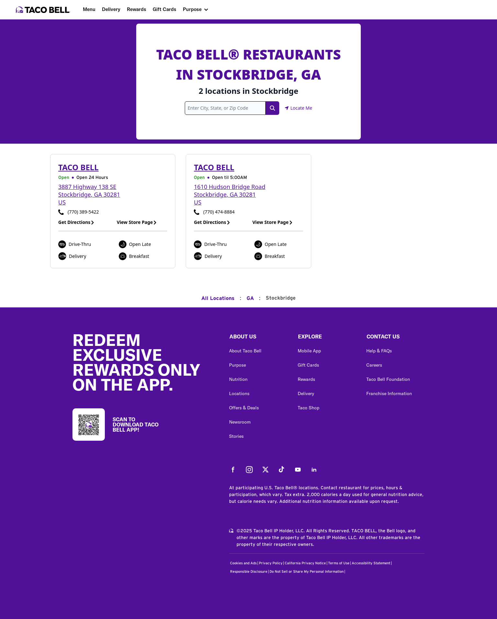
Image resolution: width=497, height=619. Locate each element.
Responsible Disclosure (248, 571)
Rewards (136, 9)
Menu (89, 9)
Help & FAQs (379, 351)
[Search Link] (272, 108)
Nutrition (238, 379)
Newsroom (240, 422)
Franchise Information (389, 393)
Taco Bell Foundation (388, 379)
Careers (374, 365)
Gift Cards (164, 9)
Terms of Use (338, 563)
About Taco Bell (245, 351)
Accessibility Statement (371, 563)
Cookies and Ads (243, 563)
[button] (258, 338)
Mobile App (309, 351)
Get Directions (76, 222)
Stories (236, 436)
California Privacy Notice (305, 563)
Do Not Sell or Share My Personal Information (307, 571)
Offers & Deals (244, 408)
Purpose (192, 9)
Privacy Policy (270, 563)
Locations (239, 393)
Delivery (111, 9)
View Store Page (137, 222)
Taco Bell (78, 167)
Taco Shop (308, 408)
